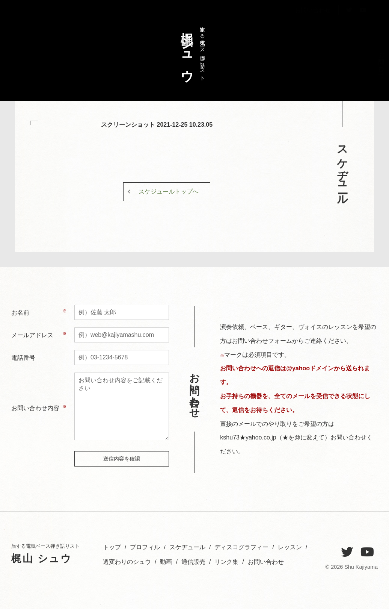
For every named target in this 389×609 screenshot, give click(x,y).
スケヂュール (345, 65)
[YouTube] (367, 552)
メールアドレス (32, 335)
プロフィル (357, 65)
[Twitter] (347, 552)
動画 (166, 562)
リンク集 (226, 562)
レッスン (319, 61)
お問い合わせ (313, 27)
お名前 (20, 312)
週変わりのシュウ (306, 68)
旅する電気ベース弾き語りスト (191, 50)
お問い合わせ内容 (35, 408)
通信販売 (193, 562)
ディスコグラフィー (332, 75)
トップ (370, 58)
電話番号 (23, 357)
